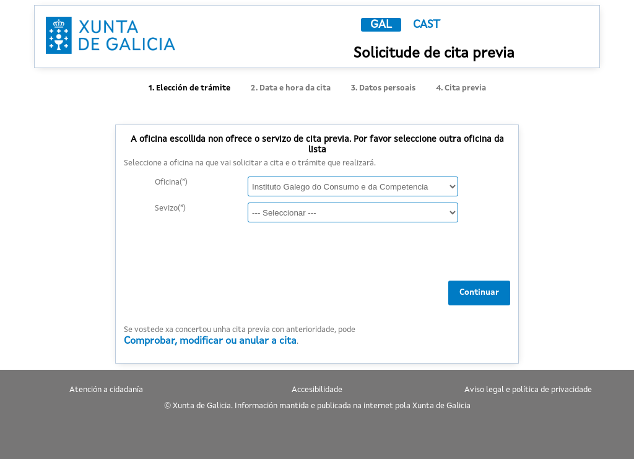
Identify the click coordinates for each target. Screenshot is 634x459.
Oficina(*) (171, 182)
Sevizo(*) (170, 208)
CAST (426, 24)
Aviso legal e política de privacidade (528, 390)
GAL (381, 24)
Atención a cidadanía (106, 390)
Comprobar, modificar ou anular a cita (210, 341)
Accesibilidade (317, 390)
